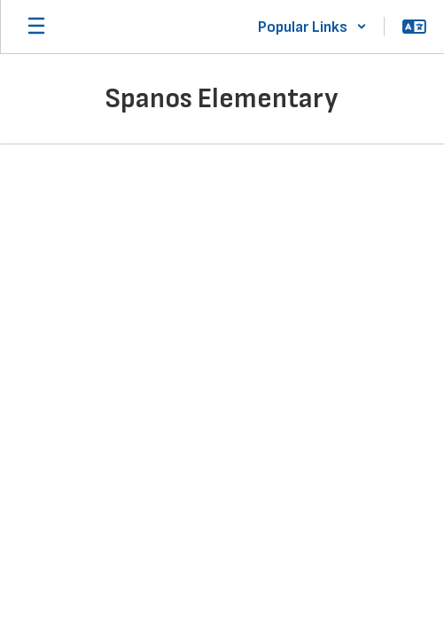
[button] (312, 26)
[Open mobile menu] (36, 26)
